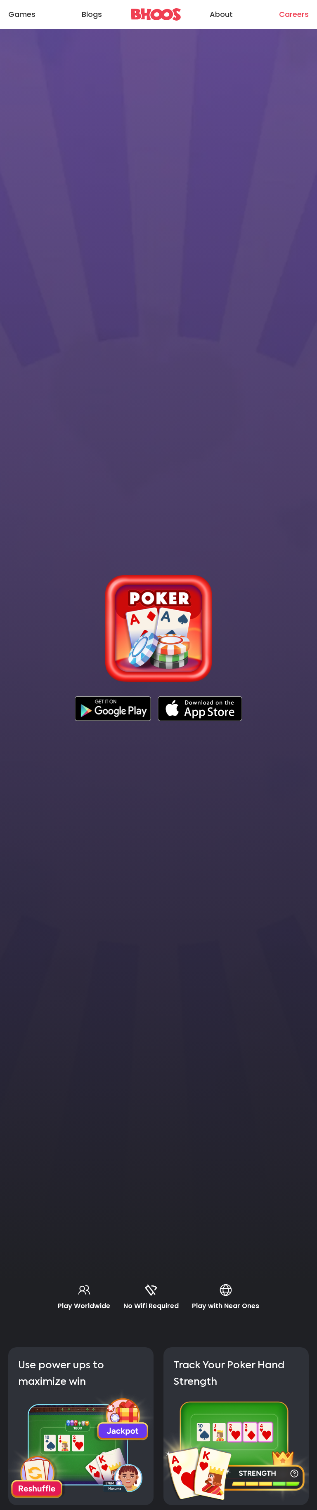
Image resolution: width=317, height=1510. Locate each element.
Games (21, 14)
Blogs (92, 14)
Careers (294, 14)
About (221, 14)
